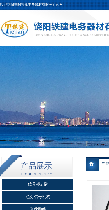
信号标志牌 (38, 184)
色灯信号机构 (38, 197)
